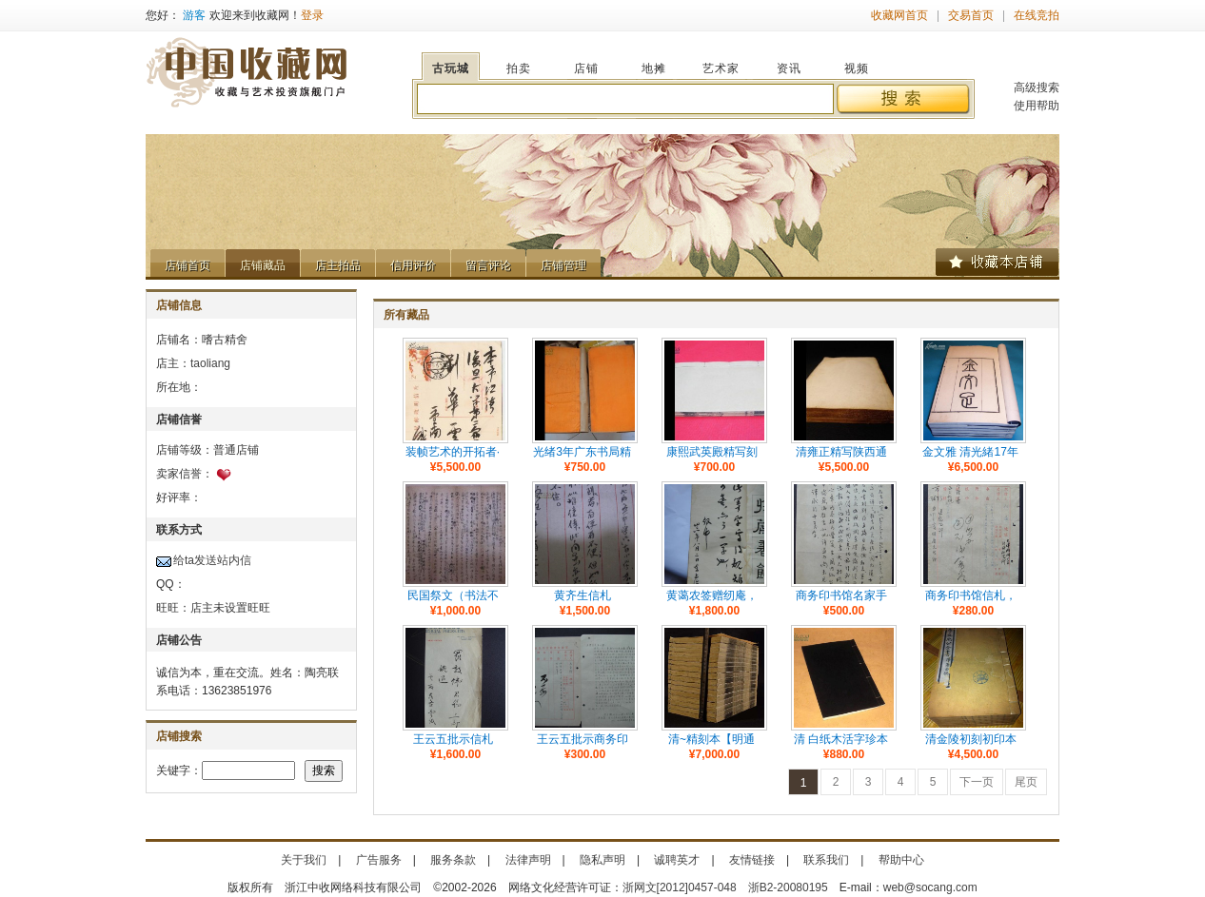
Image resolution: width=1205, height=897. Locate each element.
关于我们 (303, 860)
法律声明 (528, 860)
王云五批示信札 (453, 739)
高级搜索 (1036, 87)
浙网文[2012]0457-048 (679, 887)
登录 (312, 15)
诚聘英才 (677, 860)
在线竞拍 (1036, 15)
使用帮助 (1036, 105)
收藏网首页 (899, 15)
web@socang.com (930, 887)
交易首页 (971, 15)
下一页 (976, 782)
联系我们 (826, 860)
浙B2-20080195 (788, 887)
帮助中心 (901, 860)
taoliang (210, 363)
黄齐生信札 (582, 595)
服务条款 (453, 860)
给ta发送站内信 (212, 560)
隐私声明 (602, 860)
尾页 (1026, 782)
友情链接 (752, 860)
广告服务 (379, 860)
